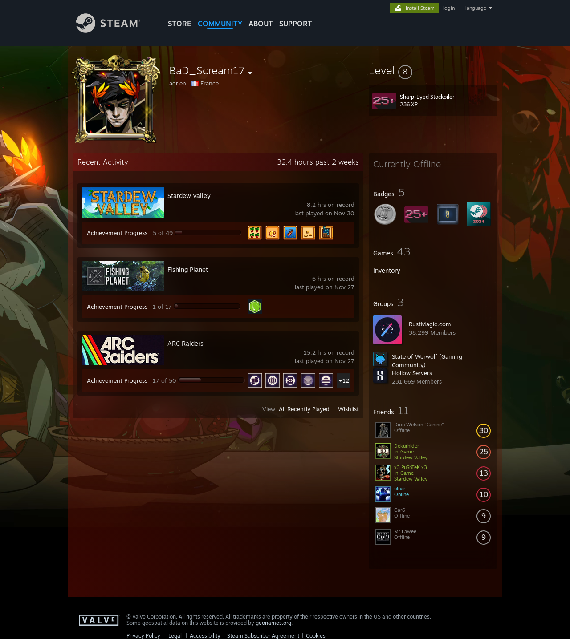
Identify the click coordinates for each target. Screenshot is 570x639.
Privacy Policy (143, 635)
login (449, 8)
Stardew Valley (189, 195)
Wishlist (348, 409)
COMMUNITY (220, 23)
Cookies (316, 635)
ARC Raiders (185, 343)
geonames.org (273, 622)
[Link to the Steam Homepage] (115, 30)
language (475, 8)
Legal (175, 635)
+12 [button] (344, 380)
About (260, 23)
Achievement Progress (117, 232)
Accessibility (205, 635)
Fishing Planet (187, 269)
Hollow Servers (412, 372)
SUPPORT (295, 23)
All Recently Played (304, 409)
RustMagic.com (430, 324)
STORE (179, 23)
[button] (433, 70)
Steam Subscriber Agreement (263, 635)
